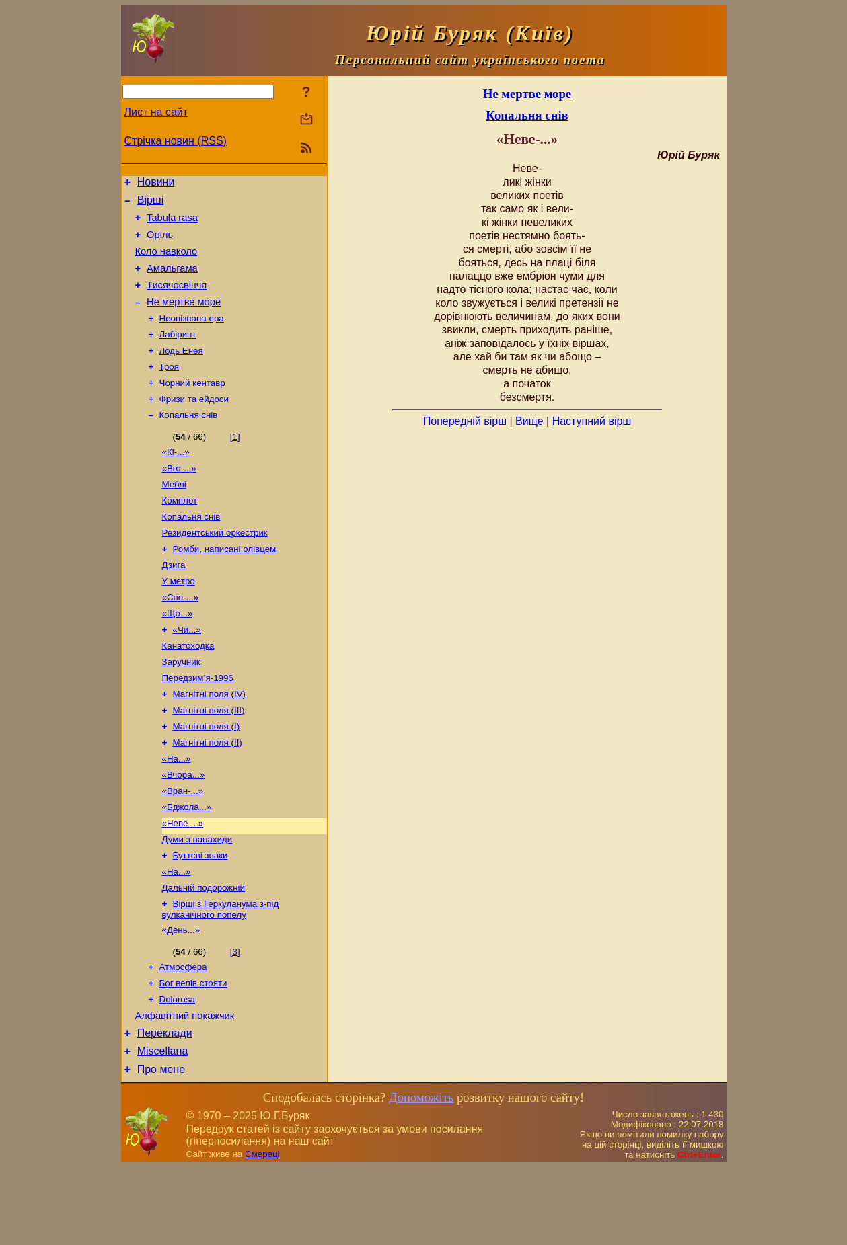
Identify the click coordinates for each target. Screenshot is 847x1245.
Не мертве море (184, 318)
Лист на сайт (156, 112)
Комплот (180, 531)
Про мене (161, 1147)
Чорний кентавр (192, 406)
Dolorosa (177, 1069)
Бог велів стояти (193, 1052)
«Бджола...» (187, 863)
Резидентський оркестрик (215, 566)
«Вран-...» (182, 846)
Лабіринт (177, 353)
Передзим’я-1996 (197, 724)
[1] (235, 462)
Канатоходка (188, 689)
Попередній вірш (465, 421)
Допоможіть (421, 1175)
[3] (235, 1017)
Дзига (174, 601)
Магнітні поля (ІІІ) (209, 759)
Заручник (181, 706)
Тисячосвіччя (177, 299)
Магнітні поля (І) (206, 776)
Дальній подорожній (204, 951)
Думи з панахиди (197, 898)
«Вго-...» (179, 496)
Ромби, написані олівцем (225, 584)
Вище (529, 421)
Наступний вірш (592, 421)
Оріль (160, 242)
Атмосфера (183, 1034)
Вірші (150, 204)
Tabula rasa (172, 223)
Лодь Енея (181, 371)
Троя (169, 388)
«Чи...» (187, 671)
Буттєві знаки (200, 916)
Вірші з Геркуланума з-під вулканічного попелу (220, 973)
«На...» (176, 811)
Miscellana (162, 1127)
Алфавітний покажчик (185, 1087)
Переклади (164, 1107)
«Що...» (177, 654)
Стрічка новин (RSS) (175, 141)
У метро (178, 619)
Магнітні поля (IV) (209, 741)
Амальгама (172, 280)
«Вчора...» (183, 829)
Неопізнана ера (191, 336)
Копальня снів (188, 441)
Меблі (174, 514)
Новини (156, 184)
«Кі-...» (176, 479)
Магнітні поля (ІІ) (207, 794)
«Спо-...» (180, 636)
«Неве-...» (183, 881)
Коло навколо (166, 261)
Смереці (262, 1232)
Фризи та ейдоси (194, 423)
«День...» (181, 996)
